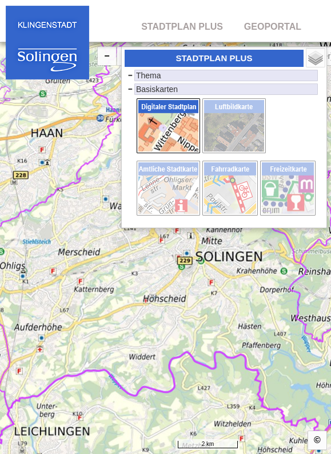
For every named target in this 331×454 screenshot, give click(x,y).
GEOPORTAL (272, 26)
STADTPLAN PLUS (182, 26)
